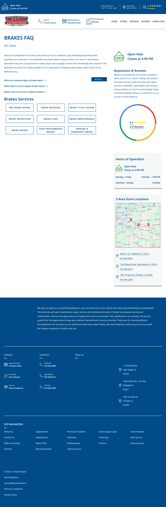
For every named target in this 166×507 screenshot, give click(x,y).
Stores (123, 21)
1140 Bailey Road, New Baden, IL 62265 (138, 264)
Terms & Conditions (13, 488)
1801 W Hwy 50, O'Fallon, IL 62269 (136, 274)
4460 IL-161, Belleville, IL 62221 (134, 253)
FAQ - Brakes (10, 45)
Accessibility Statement (15, 483)
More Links (159, 21)
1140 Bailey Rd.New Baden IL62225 (130, 369)
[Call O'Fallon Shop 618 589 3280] (55, 387)
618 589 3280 (126, 280)
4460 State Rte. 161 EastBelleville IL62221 (134, 385)
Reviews (145, 21)
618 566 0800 (126, 258)
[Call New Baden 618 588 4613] (55, 376)
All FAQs (98, 79)
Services (134, 21)
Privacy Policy (10, 494)
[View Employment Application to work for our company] (128, 7)
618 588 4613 (126, 269)
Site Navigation (11, 477)
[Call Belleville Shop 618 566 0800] (55, 365)
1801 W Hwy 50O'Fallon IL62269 (130, 401)
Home (114, 21)
